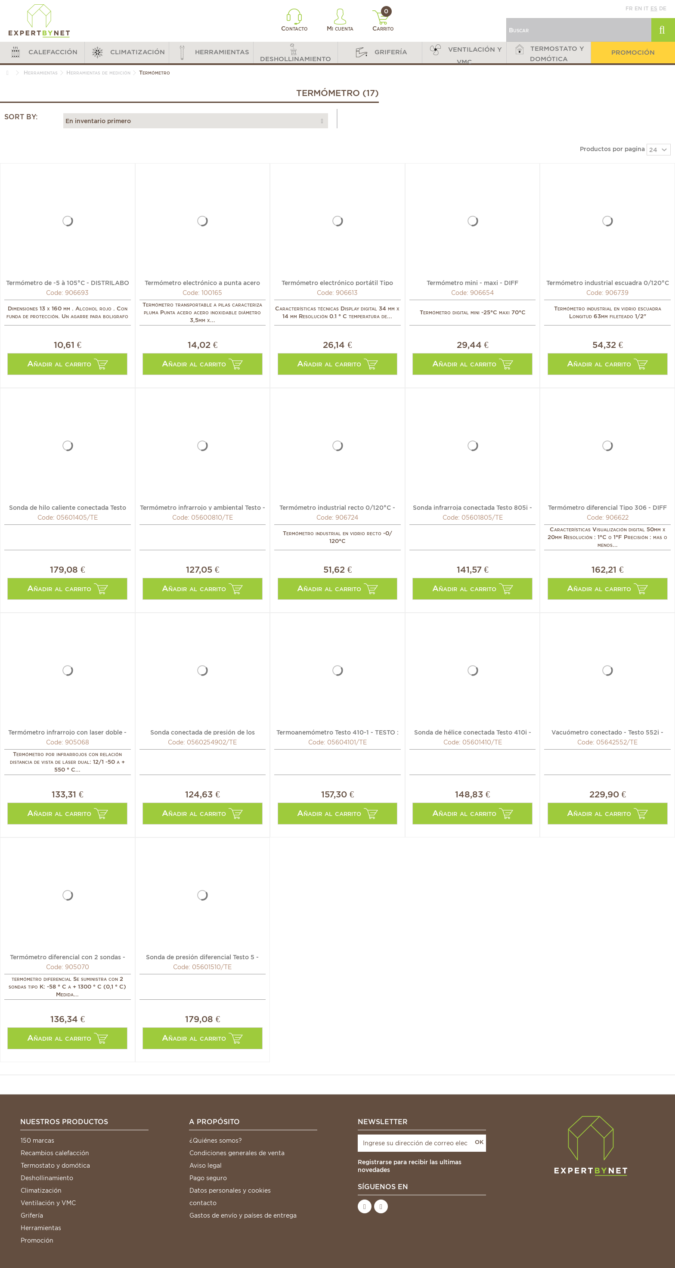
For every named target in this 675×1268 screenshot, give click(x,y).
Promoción (37, 1240)
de (662, 8)
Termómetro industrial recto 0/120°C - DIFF (337, 507)
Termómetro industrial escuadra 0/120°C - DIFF (607, 282)
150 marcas (37, 1140)
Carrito (383, 21)
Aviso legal (205, 1165)
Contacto (294, 20)
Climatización (41, 1190)
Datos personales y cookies (230, 1190)
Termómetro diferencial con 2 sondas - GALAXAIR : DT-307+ (67, 957)
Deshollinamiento (47, 1178)
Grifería (32, 1215)
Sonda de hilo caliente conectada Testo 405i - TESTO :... (67, 507)
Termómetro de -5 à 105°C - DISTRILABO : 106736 (67, 282)
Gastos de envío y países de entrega (243, 1215)
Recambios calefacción (55, 1153)
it (646, 8)
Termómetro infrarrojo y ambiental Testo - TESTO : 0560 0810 (202, 507)
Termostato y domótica (55, 1165)
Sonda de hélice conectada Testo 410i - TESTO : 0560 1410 (472, 732)
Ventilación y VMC (48, 1203)
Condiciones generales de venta (237, 1153)
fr (629, 8)
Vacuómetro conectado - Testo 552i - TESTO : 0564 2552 (607, 732)
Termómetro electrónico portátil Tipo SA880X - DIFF (337, 282)
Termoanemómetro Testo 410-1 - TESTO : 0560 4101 (337, 732)
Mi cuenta (340, 20)
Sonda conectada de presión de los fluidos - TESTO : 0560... (202, 732)
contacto (203, 1203)
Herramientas (41, 1228)
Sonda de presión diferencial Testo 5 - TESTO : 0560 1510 (202, 957)
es (653, 8)
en (638, 8)
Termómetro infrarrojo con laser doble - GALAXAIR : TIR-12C (67, 732)
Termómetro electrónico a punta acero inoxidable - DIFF (202, 282)
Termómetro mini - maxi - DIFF (472, 282)
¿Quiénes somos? (215, 1140)
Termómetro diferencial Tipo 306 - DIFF (607, 507)
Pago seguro (208, 1178)
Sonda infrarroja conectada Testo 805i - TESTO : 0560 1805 (472, 507)
